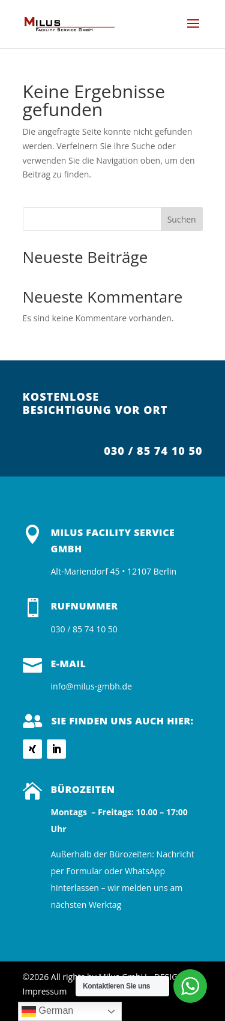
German (47, 1011)
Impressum (45, 991)
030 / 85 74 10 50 (153, 450)
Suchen (181, 219)
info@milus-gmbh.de (91, 686)
